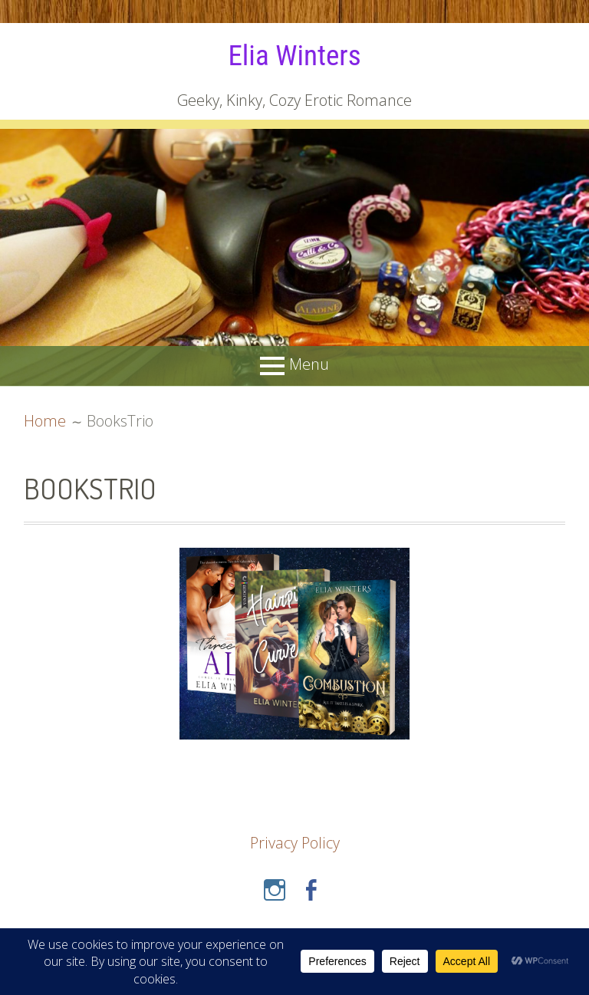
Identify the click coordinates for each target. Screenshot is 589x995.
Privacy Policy (295, 842)
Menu (309, 364)
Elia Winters (294, 55)
